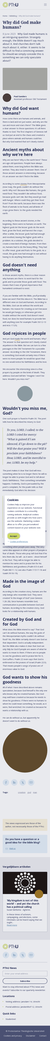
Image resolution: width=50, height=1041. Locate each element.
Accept (13, 536)
